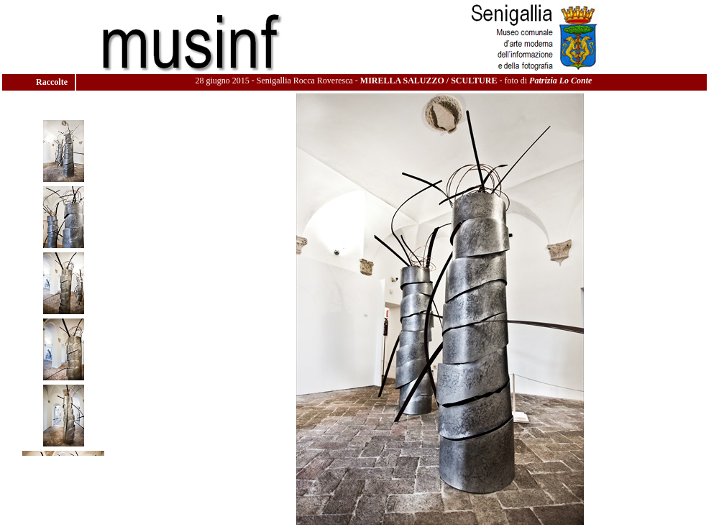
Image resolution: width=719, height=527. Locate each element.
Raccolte (53, 82)
